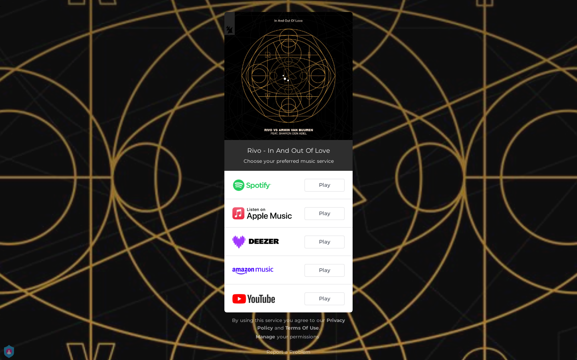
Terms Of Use (302, 328)
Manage (265, 337)
